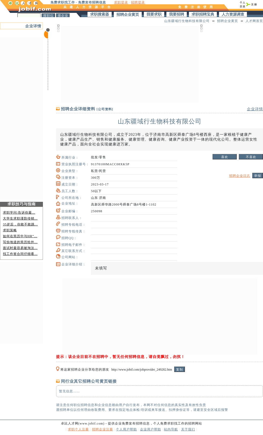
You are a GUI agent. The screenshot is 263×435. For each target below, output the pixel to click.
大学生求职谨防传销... (20, 218)
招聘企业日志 (239, 176)
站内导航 (171, 429)
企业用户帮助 (150, 429)
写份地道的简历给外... (20, 242)
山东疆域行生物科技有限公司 (187, 21)
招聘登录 (138, 2)
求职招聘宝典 (203, 14)
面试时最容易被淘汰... (20, 248)
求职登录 (121, 2)
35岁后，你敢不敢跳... (20, 224)
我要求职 (154, 14)
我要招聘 (176, 14)
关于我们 (188, 429)
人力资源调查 (233, 14)
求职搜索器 (99, 14)
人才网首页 (254, 21)
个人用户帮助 (126, 429)
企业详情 (33, 26)
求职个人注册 (78, 429)
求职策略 (10, 230)
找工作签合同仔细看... (20, 254)
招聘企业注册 (102, 429)
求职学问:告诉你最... (19, 212)
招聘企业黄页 (127, 15)
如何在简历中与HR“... (20, 236)
